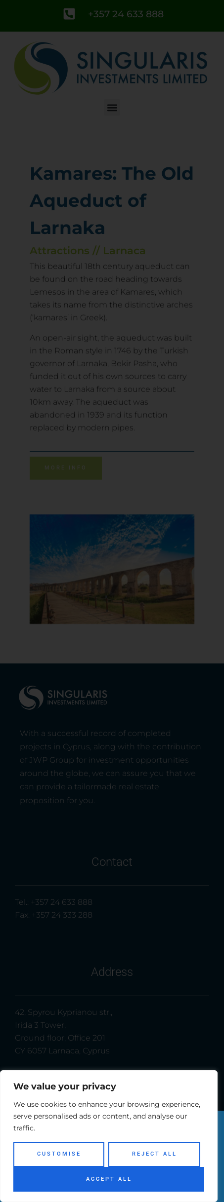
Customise (59, 1154)
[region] (109, 1136)
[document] (112, 601)
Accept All (109, 1179)
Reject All (154, 1154)
